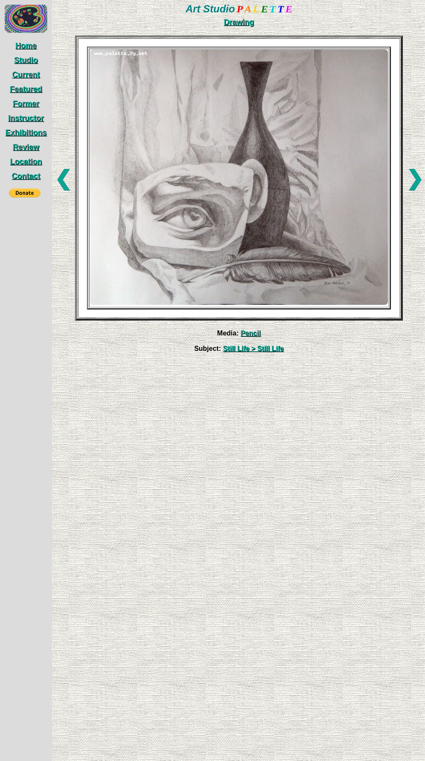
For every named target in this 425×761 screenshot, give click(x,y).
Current (26, 74)
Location (26, 161)
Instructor (26, 118)
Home (26, 45)
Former (26, 103)
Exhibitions (25, 132)
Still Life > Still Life (253, 348)
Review (26, 147)
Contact (26, 176)
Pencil (251, 333)
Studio (26, 60)
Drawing (239, 22)
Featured (26, 89)
